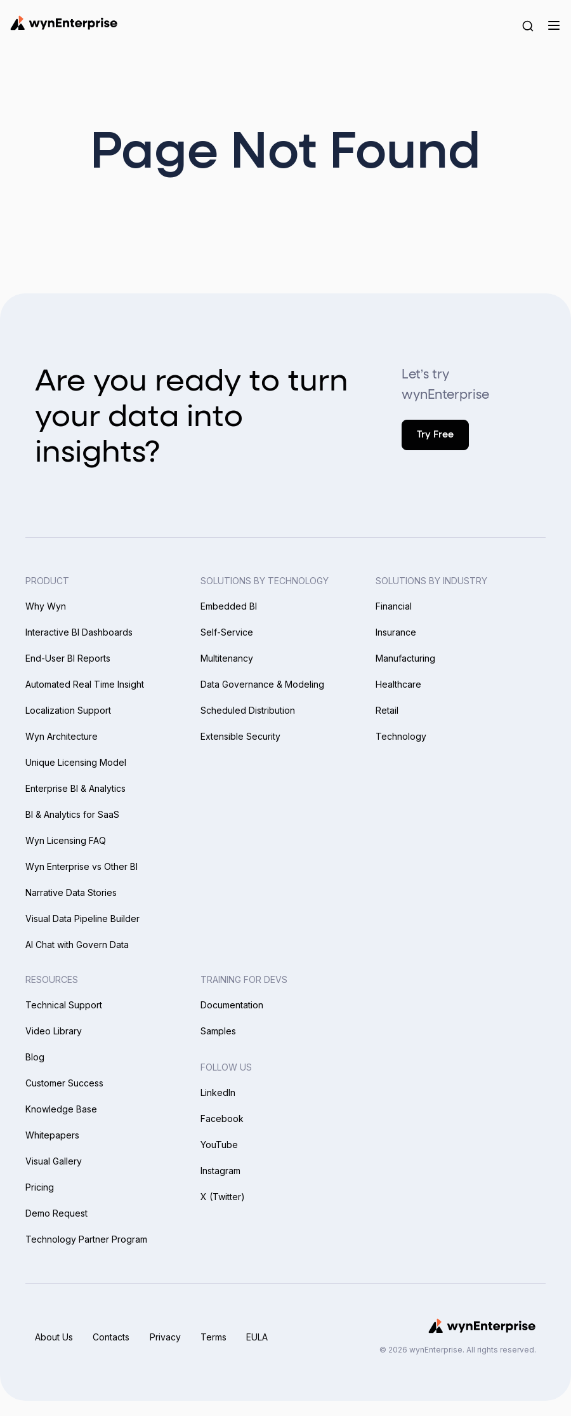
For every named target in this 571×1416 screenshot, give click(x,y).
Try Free (435, 434)
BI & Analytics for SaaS (72, 814)
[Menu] (553, 25)
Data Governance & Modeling (262, 684)
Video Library (53, 1030)
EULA (259, 1337)
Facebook (222, 1118)
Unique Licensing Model (75, 762)
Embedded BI (228, 606)
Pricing (39, 1187)
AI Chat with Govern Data (77, 944)
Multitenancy (226, 658)
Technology (401, 736)
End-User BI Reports (67, 658)
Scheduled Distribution (247, 710)
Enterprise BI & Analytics (75, 788)
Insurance (396, 632)
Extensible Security (240, 736)
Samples (218, 1030)
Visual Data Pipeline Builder (82, 918)
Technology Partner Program (86, 1239)
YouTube (219, 1144)
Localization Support (68, 710)
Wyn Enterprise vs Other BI (81, 866)
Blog (34, 1057)
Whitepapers (52, 1135)
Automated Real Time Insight (84, 684)
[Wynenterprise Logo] (64, 23)
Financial (394, 606)
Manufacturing (405, 658)
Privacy (165, 1337)
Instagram (220, 1170)
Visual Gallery (53, 1161)
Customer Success (64, 1083)
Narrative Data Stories (71, 892)
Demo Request (56, 1213)
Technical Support (63, 1004)
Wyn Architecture (61, 736)
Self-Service (226, 632)
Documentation (231, 1004)
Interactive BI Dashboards (79, 632)
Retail (387, 710)
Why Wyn (45, 606)
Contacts (111, 1337)
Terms (215, 1337)
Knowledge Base (61, 1109)
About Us (54, 1337)
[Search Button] (527, 25)
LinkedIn (217, 1092)
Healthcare (398, 684)
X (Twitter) (222, 1196)
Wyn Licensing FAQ (65, 840)
